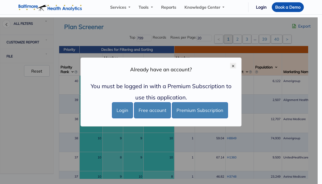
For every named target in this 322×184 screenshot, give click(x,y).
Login (261, 7)
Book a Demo (287, 7)
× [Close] (233, 65)
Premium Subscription (199, 110)
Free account (152, 110)
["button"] (120, 7)
